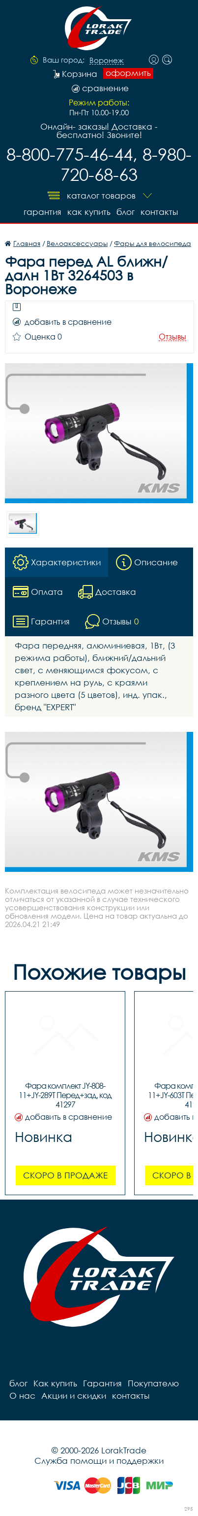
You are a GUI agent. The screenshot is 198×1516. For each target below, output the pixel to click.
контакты (159, 212)
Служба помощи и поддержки (99, 1460)
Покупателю (153, 1383)
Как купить (89, 212)
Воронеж (106, 61)
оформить (128, 73)
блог (125, 212)
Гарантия (42, 212)
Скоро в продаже (65, 1175)
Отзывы (172, 337)
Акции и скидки (73, 1395)
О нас (22, 1395)
